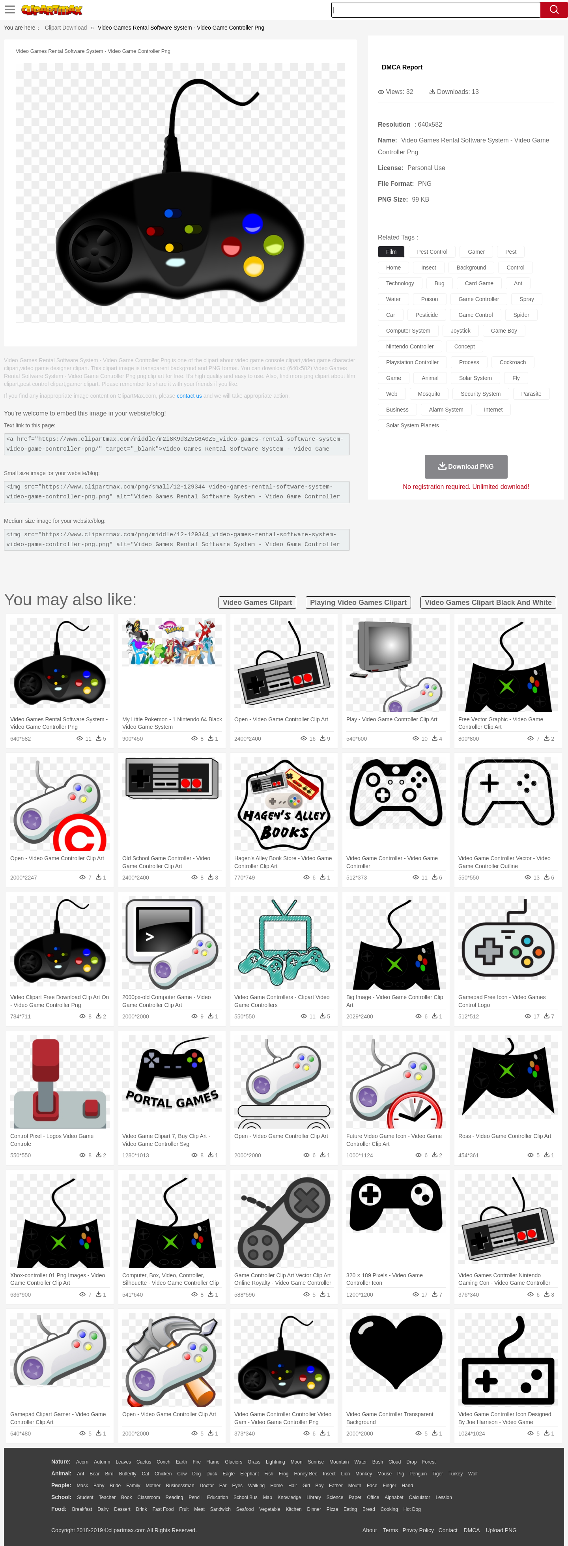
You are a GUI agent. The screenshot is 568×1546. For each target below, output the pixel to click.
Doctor (207, 1485)
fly (516, 378)
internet (493, 409)
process (469, 362)
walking (256, 1485)
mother (153, 1485)
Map (267, 1497)
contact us (189, 396)
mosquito (429, 394)
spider (521, 315)
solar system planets (412, 425)
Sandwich (220, 1509)
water (393, 299)
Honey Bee (305, 1474)
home (393, 267)
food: (59, 1509)
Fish (268, 1474)
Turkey (455, 1474)
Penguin (418, 1474)
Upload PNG (501, 1530)
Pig (400, 1474)
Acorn (82, 1462)
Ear (223, 1485)
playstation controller (412, 362)
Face (372, 1485)
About (369, 1530)
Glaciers (233, 1462)
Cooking (389, 1509)
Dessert (122, 1509)
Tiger (437, 1474)
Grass (254, 1462)
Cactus (143, 1462)
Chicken (163, 1474)
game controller (479, 299)
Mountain (339, 1462)
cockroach (513, 362)
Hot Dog (412, 1509)
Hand (407, 1485)
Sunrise (316, 1462)
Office (373, 1497)
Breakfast (82, 1509)
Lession (443, 1497)
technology (400, 283)
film (391, 252)
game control (475, 315)
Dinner (314, 1509)
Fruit (184, 1509)
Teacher (107, 1497)
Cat (145, 1474)
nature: (61, 1461)
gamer (476, 252)
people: (61, 1485)
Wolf (473, 1474)
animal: (61, 1473)
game (393, 378)
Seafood (245, 1509)
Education (217, 1497)
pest (510, 252)
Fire (196, 1462)
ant (518, 283)
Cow (182, 1474)
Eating (350, 1509)
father (336, 1485)
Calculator (419, 1497)
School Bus (246, 1497)
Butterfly (127, 1474)
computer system (408, 331)
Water (360, 1462)
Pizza (332, 1509)
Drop (411, 1462)
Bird (109, 1474)
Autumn (102, 1462)
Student (85, 1497)
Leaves (123, 1462)
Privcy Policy (418, 1530)
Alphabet (394, 1497)
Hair (292, 1485)
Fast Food (163, 1509)
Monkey (363, 1474)
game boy (504, 331)
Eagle (228, 1474)
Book (126, 1497)
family (133, 1485)
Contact (448, 1530)
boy (320, 1485)
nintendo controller (410, 346)
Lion (345, 1474)
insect (428, 267)
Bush (377, 1462)
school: (61, 1497)
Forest (428, 1462)
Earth (181, 1462)
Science (335, 1497)
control (515, 267)
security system (481, 394)
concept (464, 346)
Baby (98, 1485)
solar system (475, 378)
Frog (284, 1474)
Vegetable (269, 1509)
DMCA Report (402, 67)
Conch (163, 1462)
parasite (531, 394)
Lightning (275, 1462)
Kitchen (294, 1509)
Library (313, 1497)
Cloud (395, 1462)
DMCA (471, 1530)
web (392, 394)
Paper (355, 1497)
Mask (82, 1485)
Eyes (237, 1485)
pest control (432, 252)
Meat (199, 1509)
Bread (368, 1509)
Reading (174, 1497)
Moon (297, 1462)
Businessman (180, 1485)
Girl (306, 1485)
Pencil (195, 1497)
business (397, 409)
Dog (196, 1474)
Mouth (354, 1485)
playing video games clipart (358, 602)
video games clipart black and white (488, 602)
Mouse (384, 1474)
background (471, 267)
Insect (329, 1474)
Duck (211, 1474)
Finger (389, 1485)
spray (526, 299)
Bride (115, 1485)
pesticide (427, 315)
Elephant (249, 1474)
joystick (461, 331)
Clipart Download (66, 27)
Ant (80, 1474)
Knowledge (289, 1497)
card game (479, 283)
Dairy (102, 1509)
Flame (212, 1462)
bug (440, 283)
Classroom (148, 1497)
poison (429, 299)
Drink (141, 1509)
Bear (94, 1474)
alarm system (446, 409)
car (390, 315)
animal (430, 378)
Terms (390, 1530)
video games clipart (257, 602)
